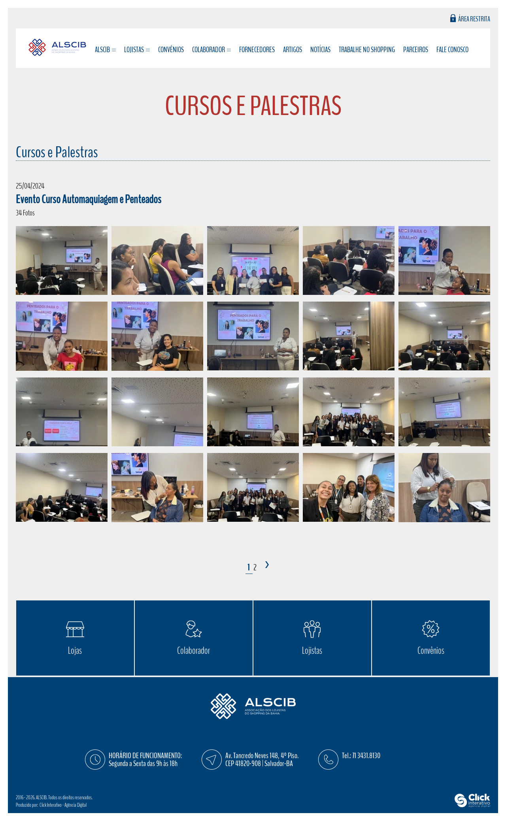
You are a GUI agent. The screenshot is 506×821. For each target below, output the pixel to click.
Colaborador (193, 650)
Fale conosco (452, 50)
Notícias (320, 50)
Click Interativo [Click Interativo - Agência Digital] (63, 805)
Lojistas (312, 650)
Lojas (75, 650)
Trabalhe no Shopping (367, 50)
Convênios (171, 50)
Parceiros (415, 50)
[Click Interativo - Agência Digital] (472, 805)
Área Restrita (474, 18)
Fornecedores (257, 50)
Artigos (292, 50)
